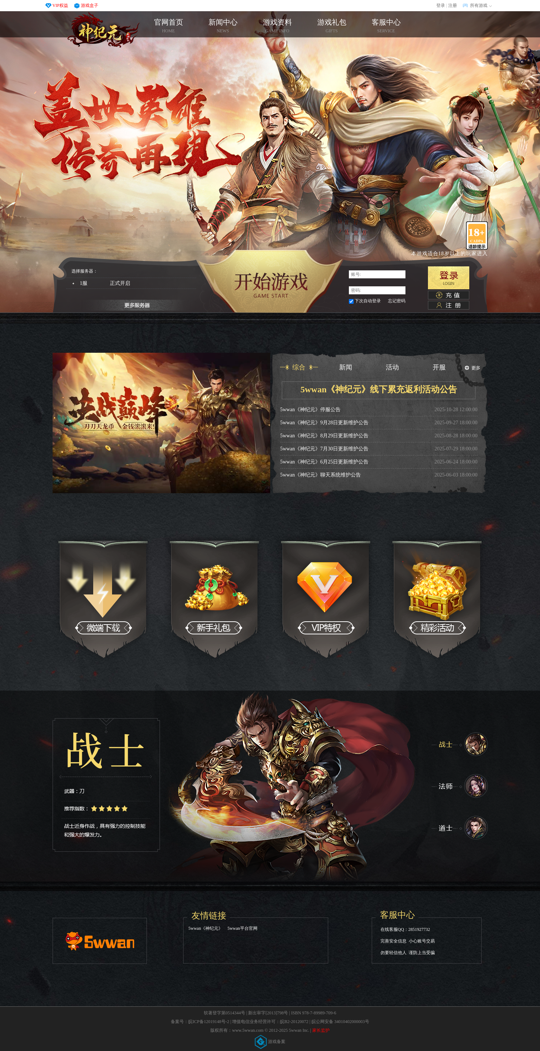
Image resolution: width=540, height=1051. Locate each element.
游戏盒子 (89, 5)
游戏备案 (270, 1041)
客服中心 (386, 26)
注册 (452, 5)
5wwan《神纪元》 (206, 928)
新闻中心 (223, 26)
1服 (107, 283)
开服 (439, 367)
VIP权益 (60, 5)
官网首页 (103, 30)
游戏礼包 (332, 26)
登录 (440, 5)
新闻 (345, 367)
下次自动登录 (368, 300)
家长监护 (321, 1030)
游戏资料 (277, 26)
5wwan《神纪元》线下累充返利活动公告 (378, 389)
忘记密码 (396, 300)
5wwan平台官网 (242, 928)
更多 (472, 368)
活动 (392, 367)
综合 (298, 367)
